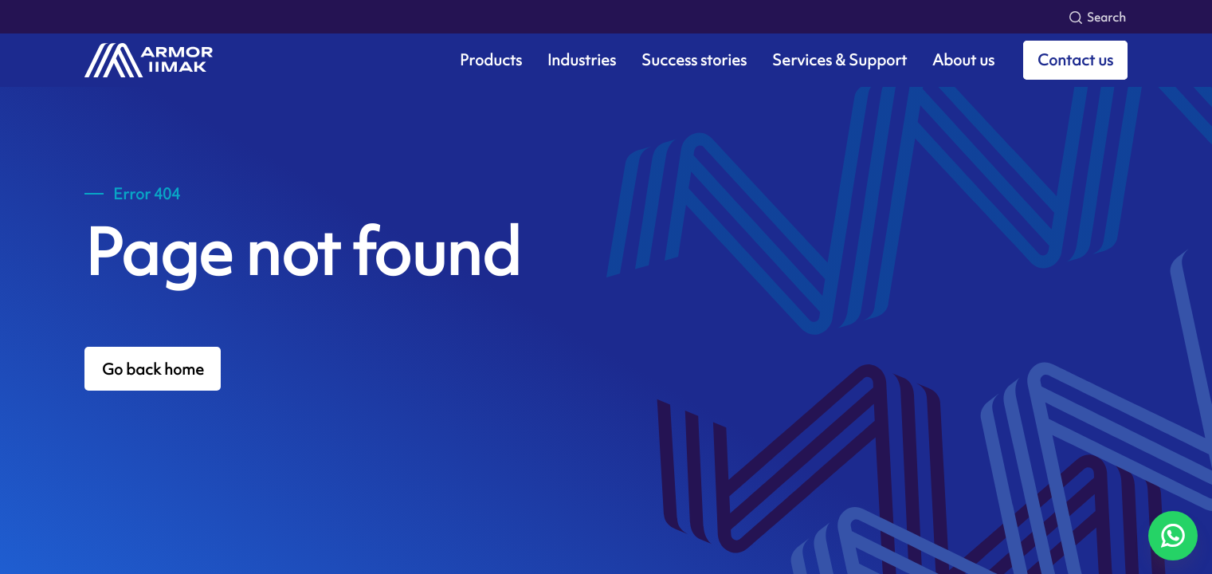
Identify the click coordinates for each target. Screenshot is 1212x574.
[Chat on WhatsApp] (1173, 535)
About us (963, 59)
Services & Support (839, 59)
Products (491, 59)
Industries (581, 59)
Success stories (694, 59)
